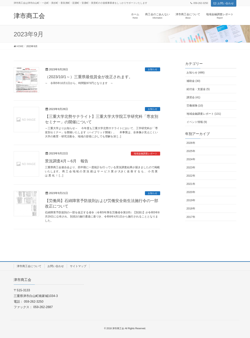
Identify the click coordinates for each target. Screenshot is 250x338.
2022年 (191, 175)
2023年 (191, 167)
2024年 (191, 159)
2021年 (191, 183)
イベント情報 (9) (197, 121)
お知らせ (152, 69)
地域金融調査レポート (145, 153)
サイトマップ (78, 266)
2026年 (191, 142)
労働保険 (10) (195, 105)
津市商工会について (29, 266)
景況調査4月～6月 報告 (66, 161)
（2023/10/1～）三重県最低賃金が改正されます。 (89, 77)
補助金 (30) (193, 80)
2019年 (191, 200)
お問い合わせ (223, 3)
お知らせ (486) (196, 72)
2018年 (191, 208)
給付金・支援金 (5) (198, 89)
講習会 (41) (193, 97)
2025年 (191, 151)
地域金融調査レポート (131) (204, 113)
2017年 (191, 216)
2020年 (191, 192)
